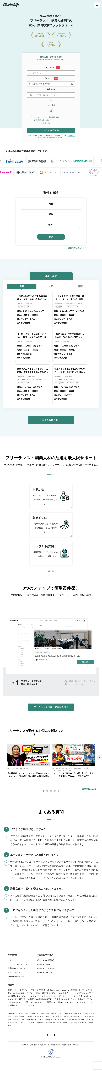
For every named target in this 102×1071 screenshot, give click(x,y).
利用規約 (55, 117)
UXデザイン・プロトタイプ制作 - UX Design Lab (39, 990)
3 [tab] (51, 791)
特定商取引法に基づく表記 (71, 1045)
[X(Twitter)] (47, 1034)
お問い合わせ (34, 1045)
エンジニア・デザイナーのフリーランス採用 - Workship (68, 996)
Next (99, 757)
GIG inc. (45, 1057)
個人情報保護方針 (54, 1045)
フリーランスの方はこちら (18, 964)
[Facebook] (54, 1034)
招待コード (51, 89)
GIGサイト (12, 990)
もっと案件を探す (51, 419)
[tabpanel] (51, 525)
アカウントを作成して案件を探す (51, 707)
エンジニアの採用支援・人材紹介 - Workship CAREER (30, 999)
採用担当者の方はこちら (17, 968)
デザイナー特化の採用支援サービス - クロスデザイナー (49, 993)
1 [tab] (49, 571)
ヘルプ (10, 960)
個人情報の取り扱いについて (45, 120)
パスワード (48, 78)
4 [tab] (55, 791)
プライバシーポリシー (39, 117)
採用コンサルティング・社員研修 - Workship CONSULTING (49, 1002)
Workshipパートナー (16, 976)
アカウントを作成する (51, 130)
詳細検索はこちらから (77, 248)
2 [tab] (53, 571)
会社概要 (25, 1045)
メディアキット (14, 972)
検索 (51, 237)
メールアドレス (48, 67)
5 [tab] (58, 791)
